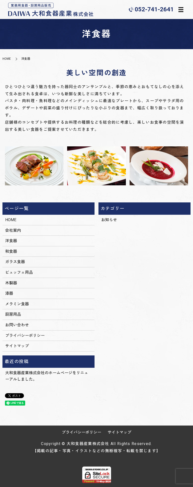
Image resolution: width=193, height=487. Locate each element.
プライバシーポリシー (25, 335)
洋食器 (11, 240)
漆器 (9, 293)
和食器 (11, 251)
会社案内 (13, 230)
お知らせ (109, 219)
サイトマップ (17, 346)
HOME (6, 58)
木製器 (11, 283)
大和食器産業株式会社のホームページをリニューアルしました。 (46, 376)
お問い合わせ (17, 325)
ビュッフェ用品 (19, 272)
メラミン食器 (17, 304)
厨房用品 (13, 314)
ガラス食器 (15, 261)
